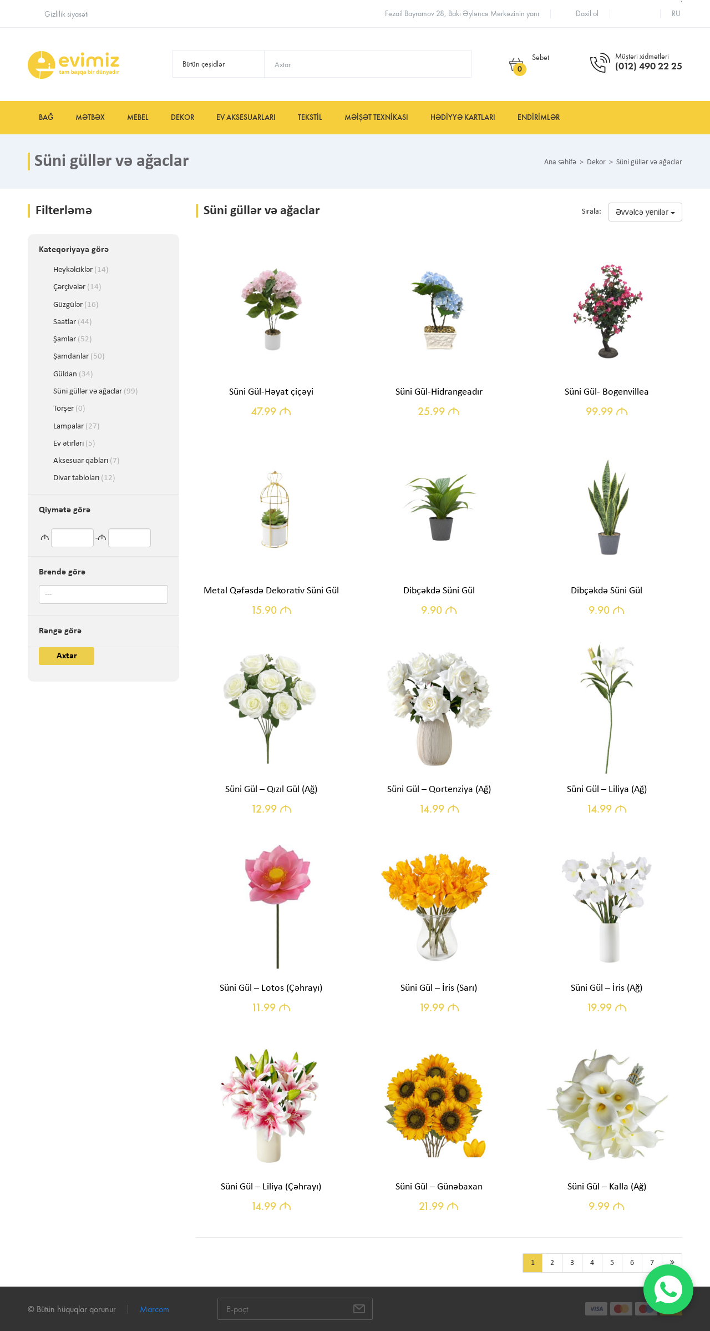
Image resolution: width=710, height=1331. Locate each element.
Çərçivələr (77, 287)
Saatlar (72, 322)
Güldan (73, 375)
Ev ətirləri (74, 444)
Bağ (46, 117)
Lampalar (76, 427)
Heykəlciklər (81, 270)
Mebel (138, 117)
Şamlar (72, 340)
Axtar (67, 656)
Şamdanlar (79, 357)
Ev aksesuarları (246, 117)
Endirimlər (539, 117)
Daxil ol (587, 13)
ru (676, 13)
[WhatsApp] (668, 1289)
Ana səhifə (560, 163)
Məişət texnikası (376, 117)
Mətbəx (90, 117)
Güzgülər (76, 305)
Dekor (182, 117)
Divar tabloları (84, 478)
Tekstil (310, 117)
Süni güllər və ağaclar (95, 392)
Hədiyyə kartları (462, 117)
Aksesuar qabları (86, 461)
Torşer (69, 409)
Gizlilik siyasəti (66, 14)
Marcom (154, 1309)
